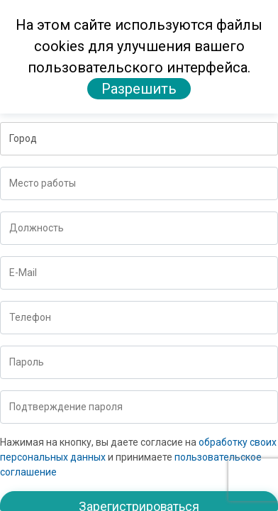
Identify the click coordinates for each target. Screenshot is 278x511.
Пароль (26, 362)
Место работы (42, 183)
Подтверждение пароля (66, 406)
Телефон (30, 317)
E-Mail (23, 272)
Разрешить (139, 88)
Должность (36, 227)
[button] (139, 138)
